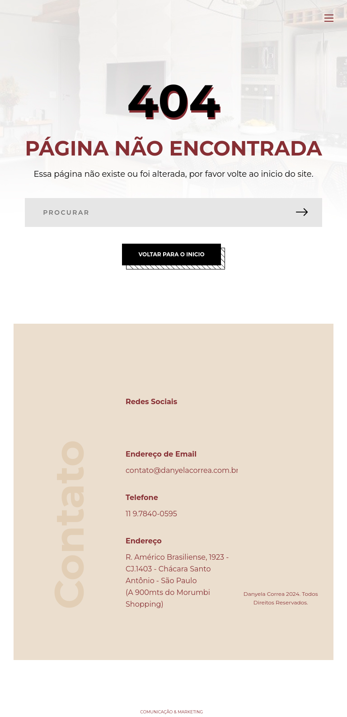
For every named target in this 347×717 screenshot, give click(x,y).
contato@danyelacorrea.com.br (182, 470)
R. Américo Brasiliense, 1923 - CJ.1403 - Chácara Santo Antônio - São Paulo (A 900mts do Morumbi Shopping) (177, 581)
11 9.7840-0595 (151, 513)
